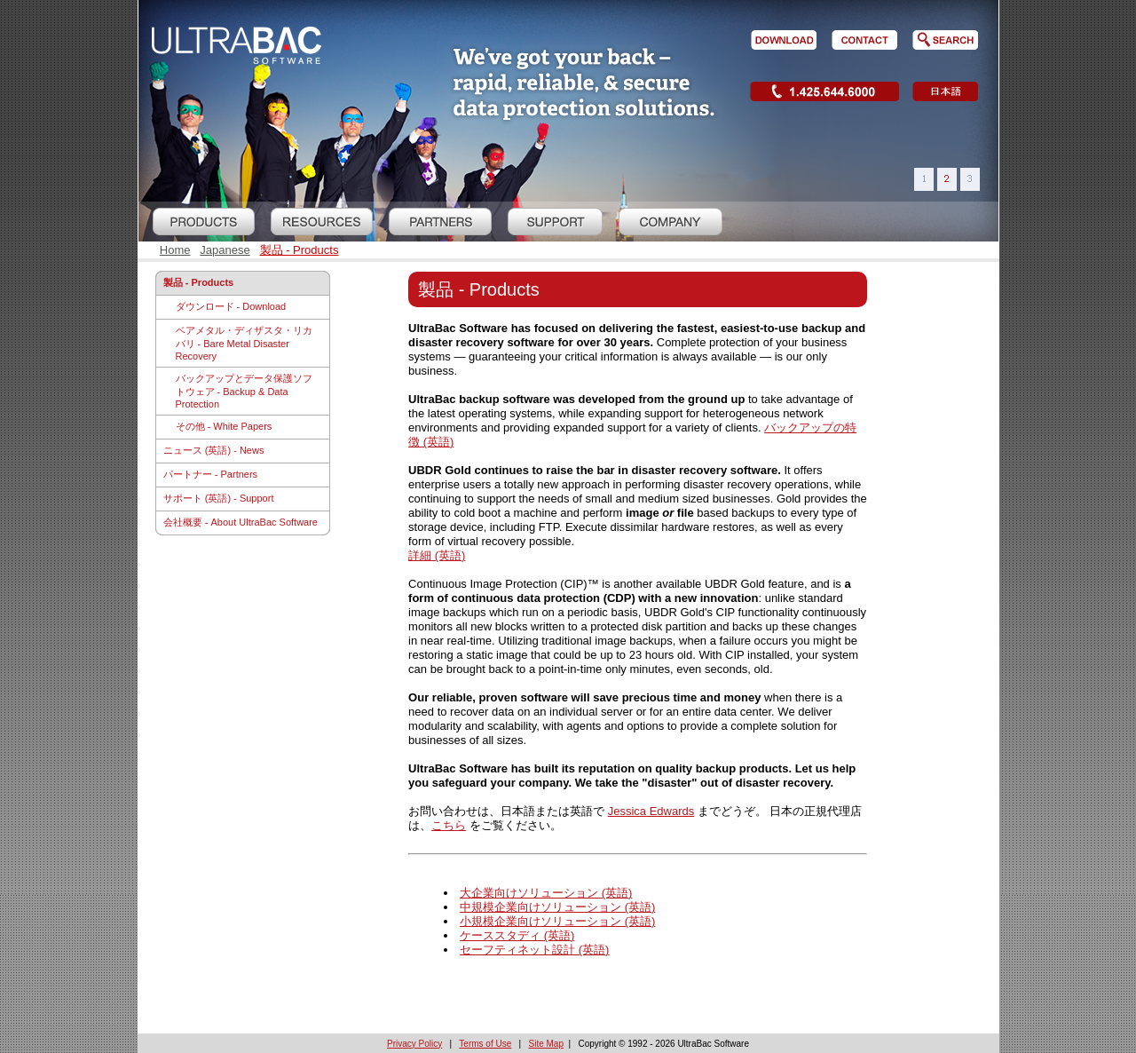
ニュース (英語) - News (213, 450)
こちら (448, 825)
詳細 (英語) (436, 555)
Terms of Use (485, 1044)
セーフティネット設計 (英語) (534, 949)
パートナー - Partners (210, 474)
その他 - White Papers (224, 426)
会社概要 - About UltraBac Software (240, 522)
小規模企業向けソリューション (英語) (557, 921)
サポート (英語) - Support (218, 498)
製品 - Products (299, 250)
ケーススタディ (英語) (517, 935)
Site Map (546, 1044)
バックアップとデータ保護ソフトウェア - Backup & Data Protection (244, 391)
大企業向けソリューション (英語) (546, 892)
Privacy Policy (414, 1044)
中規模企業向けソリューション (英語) (557, 907)
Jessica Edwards (651, 811)
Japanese (224, 250)
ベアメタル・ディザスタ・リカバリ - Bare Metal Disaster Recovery (244, 343)
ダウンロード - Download (231, 306)
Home (175, 250)
